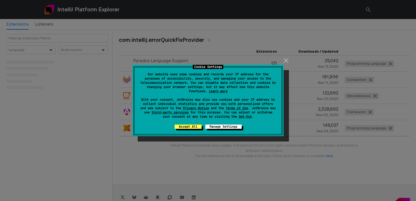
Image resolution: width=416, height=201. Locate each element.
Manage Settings (223, 127)
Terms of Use (237, 108)
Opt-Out (245, 117)
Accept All (188, 127)
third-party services (170, 112)
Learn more (218, 91)
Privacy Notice (196, 108)
